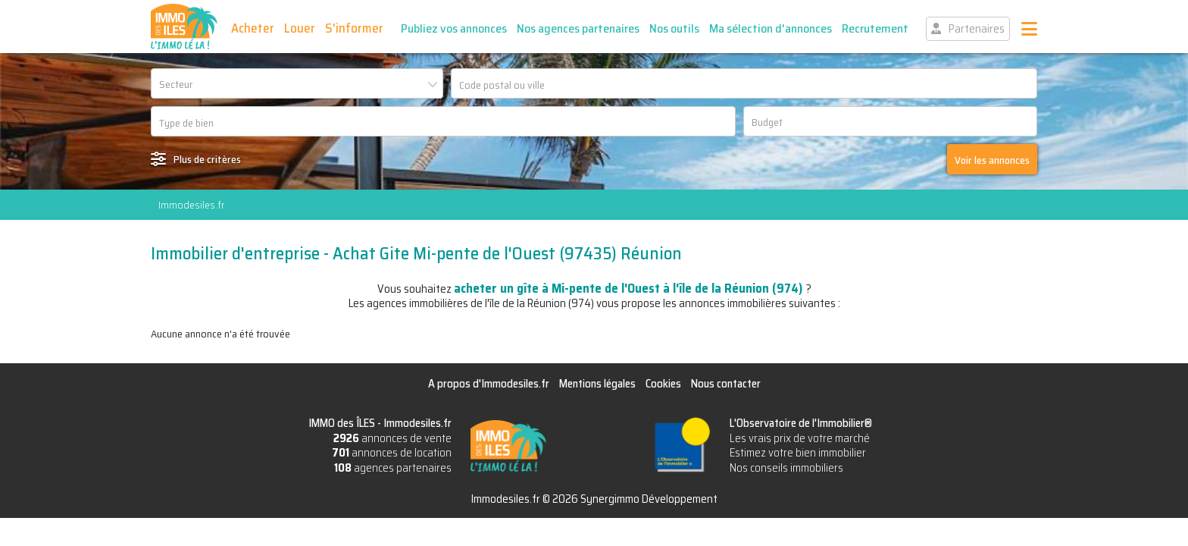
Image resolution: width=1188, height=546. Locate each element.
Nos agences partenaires (578, 28)
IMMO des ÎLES (184, 26)
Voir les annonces (992, 160)
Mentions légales (597, 384)
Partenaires (977, 29)
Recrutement (875, 28)
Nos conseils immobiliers (786, 468)
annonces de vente (392, 438)
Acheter (252, 28)
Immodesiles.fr (191, 204)
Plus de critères (207, 159)
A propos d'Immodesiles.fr (488, 384)
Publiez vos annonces (454, 28)
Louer (299, 28)
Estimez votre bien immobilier (798, 453)
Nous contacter (726, 384)
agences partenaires (393, 468)
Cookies (663, 384)
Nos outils (674, 28)
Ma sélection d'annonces (770, 28)
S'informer (354, 28)
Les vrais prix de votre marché (800, 438)
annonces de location (392, 453)
